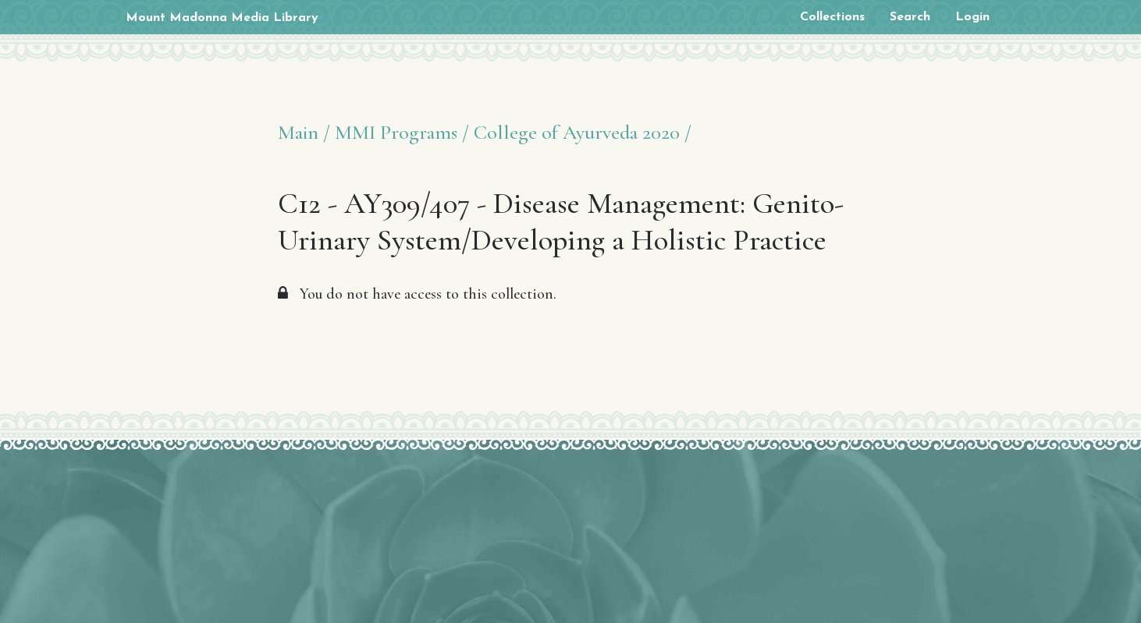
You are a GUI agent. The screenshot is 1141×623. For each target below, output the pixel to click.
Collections (832, 17)
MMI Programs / (402, 132)
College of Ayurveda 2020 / (582, 132)
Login (972, 17)
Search (910, 17)
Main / (304, 132)
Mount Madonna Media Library (222, 18)
